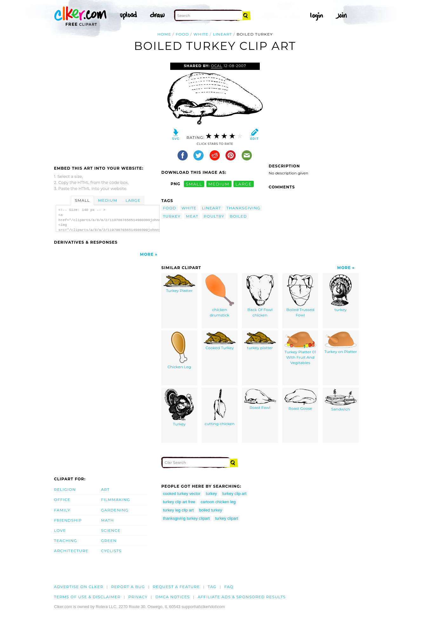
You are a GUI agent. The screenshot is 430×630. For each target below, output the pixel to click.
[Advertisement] (107, 110)
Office (62, 499)
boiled (238, 216)
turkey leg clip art (178, 510)
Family (62, 510)
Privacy (138, 596)
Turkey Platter (179, 283)
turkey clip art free (179, 501)
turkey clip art (234, 493)
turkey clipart (226, 518)
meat (192, 216)
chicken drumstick (219, 296)
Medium (107, 200)
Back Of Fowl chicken (260, 296)
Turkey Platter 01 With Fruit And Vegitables (300, 348)
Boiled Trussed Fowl (300, 296)
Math (107, 520)
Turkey (179, 408)
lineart (222, 34)
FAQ (228, 586)
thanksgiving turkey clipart (186, 518)
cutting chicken (219, 407)
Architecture (71, 550)
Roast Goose (300, 400)
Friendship (68, 520)
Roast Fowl (260, 399)
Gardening (115, 510)
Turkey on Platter (340, 343)
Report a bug (128, 586)
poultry (214, 216)
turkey (171, 216)
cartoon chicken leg (218, 501)
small (194, 183)
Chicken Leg (179, 350)
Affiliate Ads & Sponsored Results (242, 596)
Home (164, 34)
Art (105, 489)
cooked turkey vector (181, 493)
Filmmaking (115, 499)
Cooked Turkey (220, 341)
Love (60, 530)
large (243, 183)
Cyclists (111, 550)
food (182, 34)
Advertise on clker (78, 586)
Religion (65, 489)
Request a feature (176, 586)
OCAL (216, 66)
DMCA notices (172, 596)
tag (212, 586)
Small (82, 200)
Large (132, 200)
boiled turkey (210, 510)
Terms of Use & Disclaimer (87, 596)
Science (110, 530)
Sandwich (341, 400)
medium (218, 183)
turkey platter (260, 341)
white (200, 34)
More (147, 254)
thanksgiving (243, 208)
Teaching (65, 540)
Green (109, 540)
